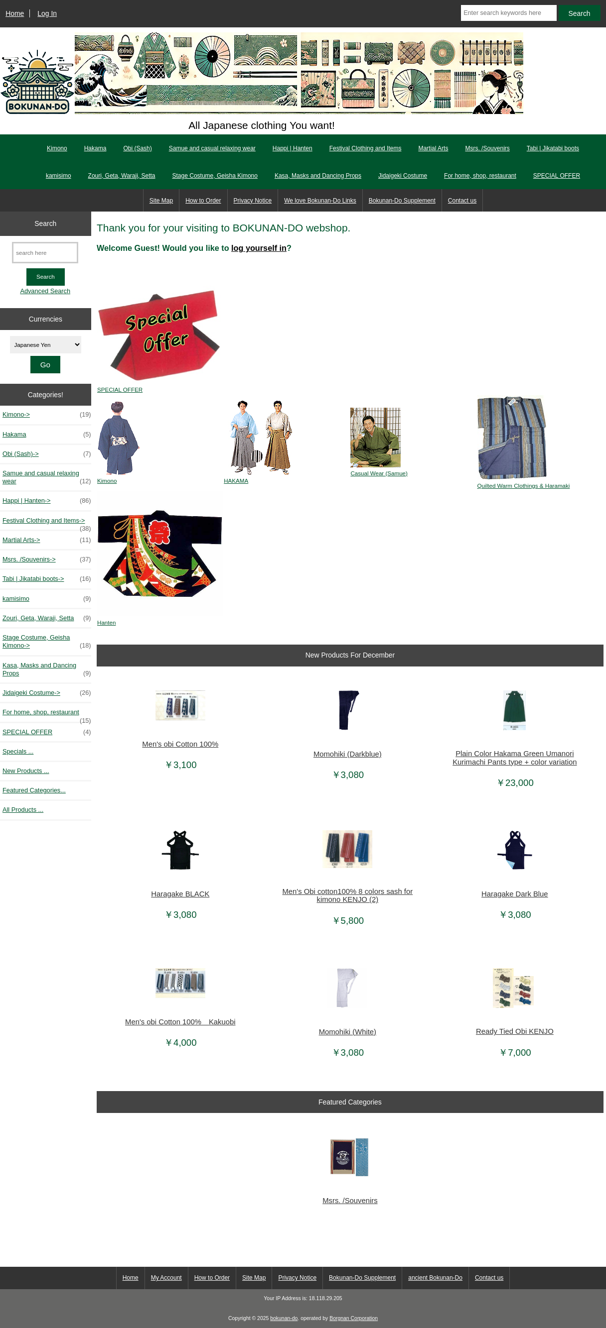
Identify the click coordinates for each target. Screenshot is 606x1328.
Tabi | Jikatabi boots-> (46, 579)
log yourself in (259, 247)
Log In (47, 13)
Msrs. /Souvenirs (487, 148)
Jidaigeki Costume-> (46, 693)
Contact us (462, 200)
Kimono (57, 148)
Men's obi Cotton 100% (180, 744)
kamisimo (58, 175)
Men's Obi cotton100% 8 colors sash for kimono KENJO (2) (348, 895)
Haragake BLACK (180, 894)
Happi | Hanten (292, 148)
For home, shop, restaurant (480, 175)
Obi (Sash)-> (46, 454)
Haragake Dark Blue (514, 894)
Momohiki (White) (347, 1032)
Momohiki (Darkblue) (347, 754)
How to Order (203, 200)
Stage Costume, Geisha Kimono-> (46, 642)
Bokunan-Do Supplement (402, 200)
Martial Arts (433, 148)
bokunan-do (284, 1318)
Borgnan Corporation (353, 1318)
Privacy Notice (253, 200)
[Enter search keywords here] (509, 13)
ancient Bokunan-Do (435, 1277)
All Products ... (22, 809)
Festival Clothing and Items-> (46, 523)
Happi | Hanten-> (46, 501)
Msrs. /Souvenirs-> (46, 559)
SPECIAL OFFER (556, 175)
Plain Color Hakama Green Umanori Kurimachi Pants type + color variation (515, 758)
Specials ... (17, 751)
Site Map (161, 200)
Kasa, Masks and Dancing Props (318, 175)
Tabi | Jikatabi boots (553, 148)
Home (14, 13)
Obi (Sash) (137, 148)
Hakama (95, 148)
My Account (166, 1277)
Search (45, 223)
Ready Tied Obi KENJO (515, 1031)
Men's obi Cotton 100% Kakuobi (180, 1022)
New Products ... (25, 771)
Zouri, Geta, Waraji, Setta (121, 175)
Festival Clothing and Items (365, 148)
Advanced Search (45, 291)
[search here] (45, 252)
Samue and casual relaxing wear (212, 148)
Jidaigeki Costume (402, 175)
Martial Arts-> (46, 540)
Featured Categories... (34, 790)
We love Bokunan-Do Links (320, 200)
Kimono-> (46, 415)
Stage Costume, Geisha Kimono (215, 175)
